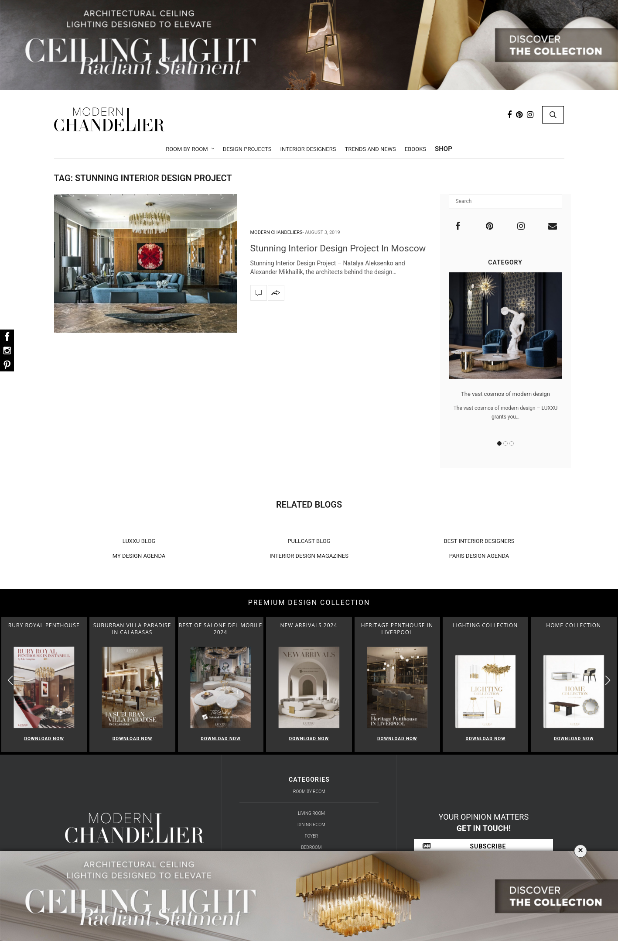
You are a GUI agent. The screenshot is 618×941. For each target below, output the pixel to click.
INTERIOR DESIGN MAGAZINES (309, 556)
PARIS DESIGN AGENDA (479, 556)
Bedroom (311, 847)
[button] (608, 681)
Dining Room (311, 824)
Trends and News (370, 149)
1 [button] (499, 443)
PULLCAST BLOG (308, 541)
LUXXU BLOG (139, 541)
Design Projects (247, 149)
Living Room (311, 813)
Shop (443, 149)
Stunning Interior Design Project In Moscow (338, 248)
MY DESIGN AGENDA (139, 556)
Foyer (311, 836)
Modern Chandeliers (276, 232)
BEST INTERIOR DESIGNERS (479, 541)
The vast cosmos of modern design (505, 394)
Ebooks (415, 149)
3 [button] (511, 443)
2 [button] (505, 443)
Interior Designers (308, 149)
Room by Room (187, 149)
